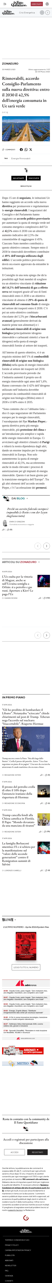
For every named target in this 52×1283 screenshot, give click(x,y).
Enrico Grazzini (17, 522)
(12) (9, 530)
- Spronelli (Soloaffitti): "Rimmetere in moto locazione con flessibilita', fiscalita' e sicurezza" (25, 1032)
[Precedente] (37, 546)
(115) (47, 832)
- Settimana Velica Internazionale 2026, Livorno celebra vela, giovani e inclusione (23, 1025)
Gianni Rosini (9, 598)
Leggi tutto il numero (26, 967)
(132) (46, 598)
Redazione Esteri (11, 775)
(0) (47, 775)
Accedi (15, 1152)
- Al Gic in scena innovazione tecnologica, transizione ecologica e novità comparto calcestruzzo (25, 1018)
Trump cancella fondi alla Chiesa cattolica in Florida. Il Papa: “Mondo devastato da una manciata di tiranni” (18, 820)
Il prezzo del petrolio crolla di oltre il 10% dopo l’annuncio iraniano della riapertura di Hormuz (18, 792)
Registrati (37, 1152)
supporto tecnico (15, 1210)
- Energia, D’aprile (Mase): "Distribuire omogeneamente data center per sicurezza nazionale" (23, 1012)
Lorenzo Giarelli (11, 870)
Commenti (8, 149)
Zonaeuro (10, 63)
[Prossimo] (46, 546)
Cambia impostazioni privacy (18, 1250)
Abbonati (37, 4)
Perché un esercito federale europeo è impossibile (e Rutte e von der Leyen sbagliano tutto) (27, 512)
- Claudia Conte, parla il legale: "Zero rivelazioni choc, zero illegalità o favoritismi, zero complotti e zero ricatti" (25, 992)
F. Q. (5, 112)
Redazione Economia (13, 803)
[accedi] (47, 4)
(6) (47, 803)
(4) (47, 870)
